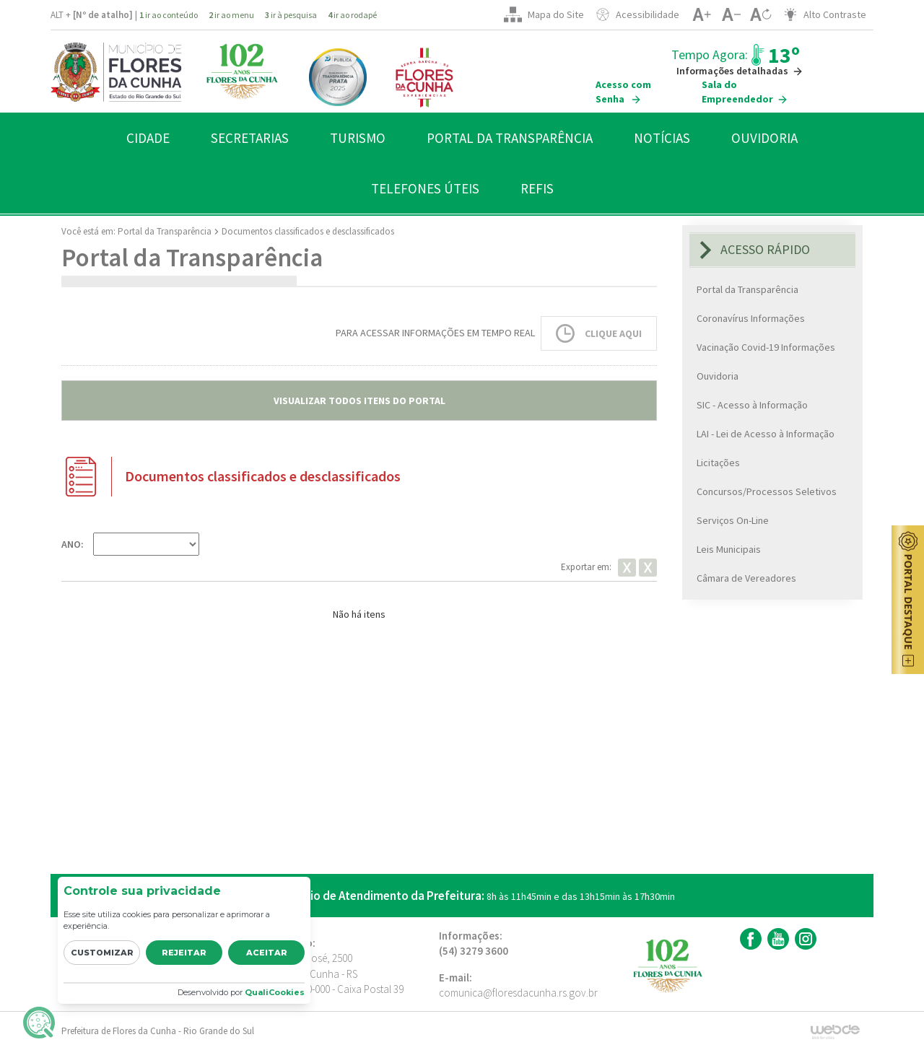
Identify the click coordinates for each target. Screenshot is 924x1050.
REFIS (537, 188)
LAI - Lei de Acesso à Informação (765, 433)
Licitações (718, 462)
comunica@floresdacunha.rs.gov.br (518, 992)
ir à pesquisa (291, 14)
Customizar (102, 953)
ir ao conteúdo (168, 14)
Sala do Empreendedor (745, 91)
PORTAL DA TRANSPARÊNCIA (510, 137)
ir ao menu (231, 14)
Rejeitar (184, 953)
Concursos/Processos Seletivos (767, 491)
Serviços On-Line (733, 520)
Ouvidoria (717, 375)
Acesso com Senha (623, 91)
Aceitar (266, 953)
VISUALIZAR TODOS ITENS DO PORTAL (359, 400)
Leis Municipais (729, 549)
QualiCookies (275, 992)
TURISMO (357, 137)
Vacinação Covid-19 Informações (766, 347)
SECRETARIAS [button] (250, 137)
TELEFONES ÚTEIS (425, 188)
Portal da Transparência (165, 231)
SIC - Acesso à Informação (752, 404)
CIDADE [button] (148, 137)
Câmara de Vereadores (746, 578)
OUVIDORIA (764, 137)
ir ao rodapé (352, 14)
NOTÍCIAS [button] (662, 137)
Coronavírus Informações (751, 318)
